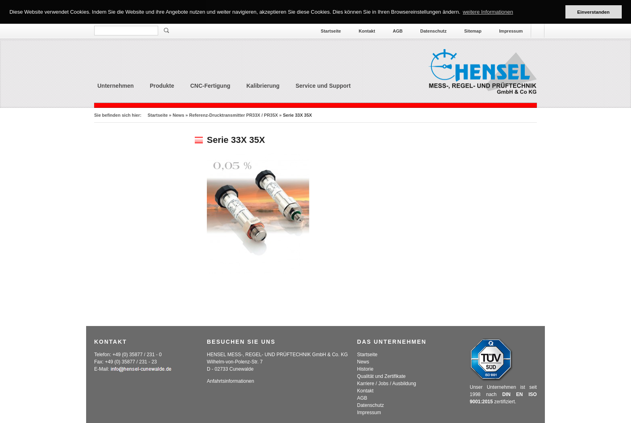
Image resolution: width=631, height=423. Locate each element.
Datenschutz (433, 31)
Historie (365, 369)
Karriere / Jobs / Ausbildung (386, 383)
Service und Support (323, 86)
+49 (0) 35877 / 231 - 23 (131, 362)
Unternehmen (115, 86)
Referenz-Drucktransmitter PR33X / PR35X (233, 115)
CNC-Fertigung (210, 86)
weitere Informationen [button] (488, 12)
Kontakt (367, 31)
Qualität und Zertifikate (381, 376)
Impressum (511, 31)
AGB (397, 31)
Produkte (162, 86)
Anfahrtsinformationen (230, 381)
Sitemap (473, 31)
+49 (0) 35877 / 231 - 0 (136, 354)
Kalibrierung (262, 86)
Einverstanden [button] (593, 11)
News (178, 115)
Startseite (331, 31)
